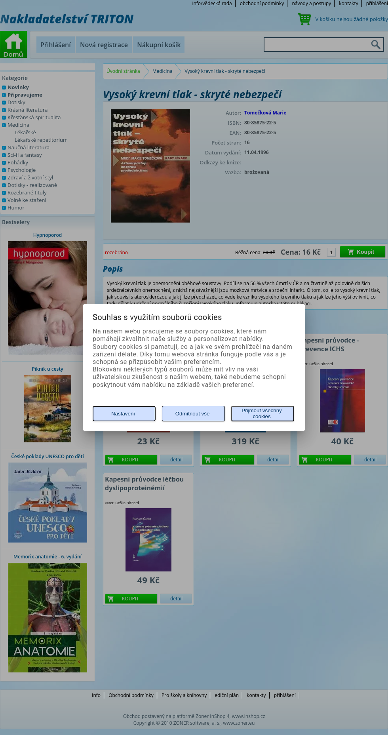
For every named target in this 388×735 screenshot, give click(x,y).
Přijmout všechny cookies (261, 413)
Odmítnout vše (192, 414)
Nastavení (123, 414)
